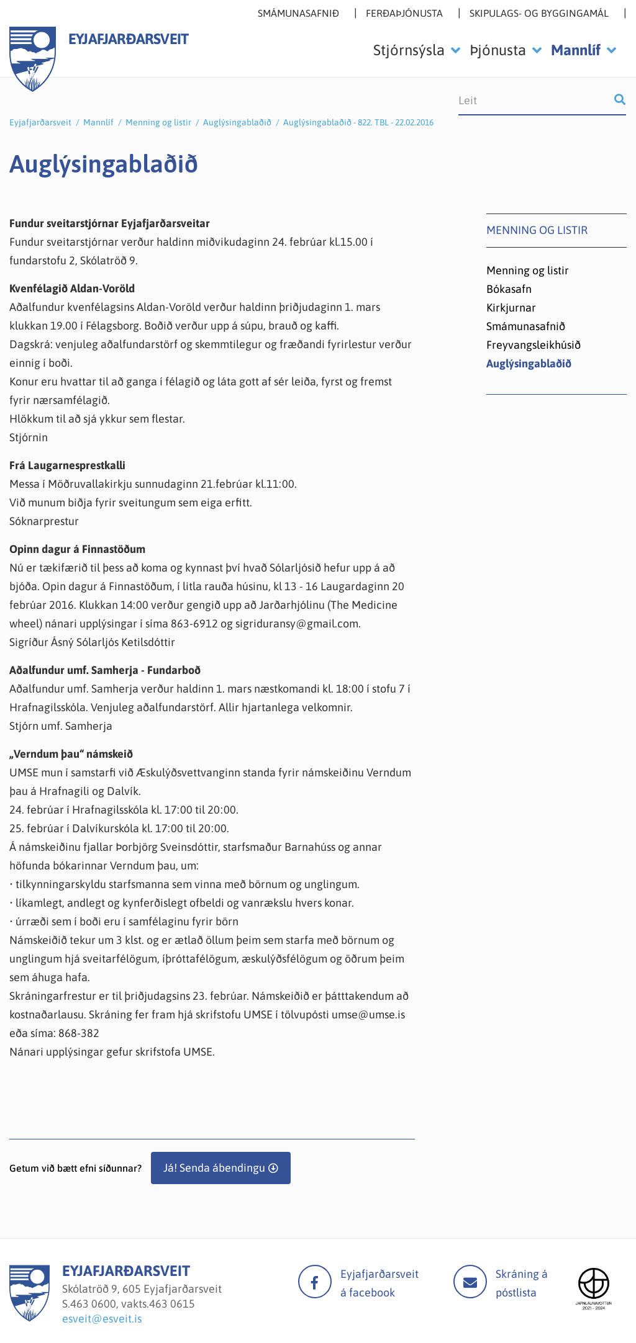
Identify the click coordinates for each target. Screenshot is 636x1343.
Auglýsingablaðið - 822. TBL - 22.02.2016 (358, 122)
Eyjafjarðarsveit (40, 122)
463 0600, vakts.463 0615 (132, 1303)
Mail (470, 1281)
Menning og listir (158, 122)
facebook (315, 1281)
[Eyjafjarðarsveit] (29, 1317)
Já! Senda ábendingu (214, 1167)
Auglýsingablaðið (237, 122)
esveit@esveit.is (102, 1318)
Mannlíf (98, 122)
